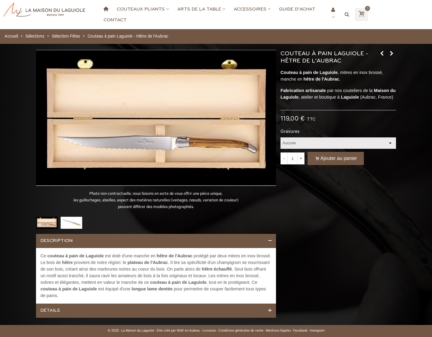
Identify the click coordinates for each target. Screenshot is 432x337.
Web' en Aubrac (188, 331)
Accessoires (250, 9)
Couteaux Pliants (141, 9)
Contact (115, 20)
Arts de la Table (199, 9)
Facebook (300, 331)
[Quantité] (292, 158)
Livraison (209, 331)
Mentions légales (278, 331)
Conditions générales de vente (240, 331)
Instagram (317, 331)
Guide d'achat (297, 9)
